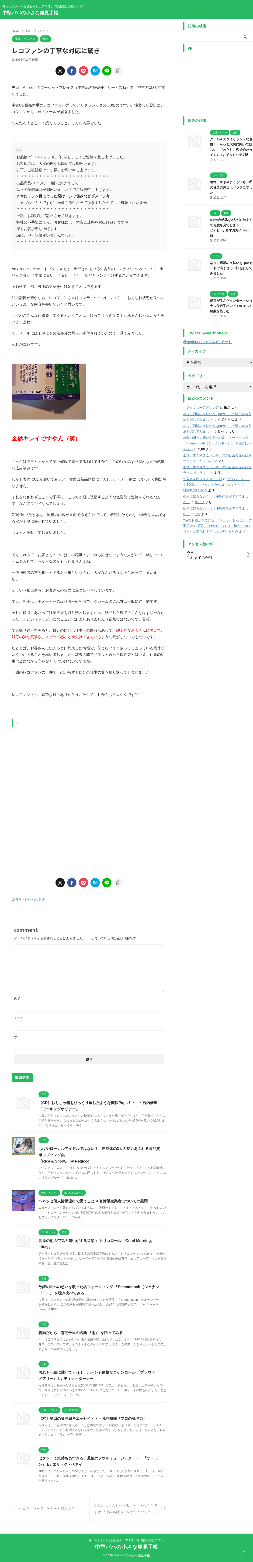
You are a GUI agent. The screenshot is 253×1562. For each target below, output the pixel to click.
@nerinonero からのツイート (207, 342)
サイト (19, 1037)
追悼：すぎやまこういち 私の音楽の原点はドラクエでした (231, 187)
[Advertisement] (51, 762)
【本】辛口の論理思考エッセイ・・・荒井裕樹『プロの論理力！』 (94, 1419)
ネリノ (213, 460)
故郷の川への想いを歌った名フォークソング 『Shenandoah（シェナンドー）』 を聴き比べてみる (217, 443)
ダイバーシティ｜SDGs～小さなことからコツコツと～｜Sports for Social (216, 484)
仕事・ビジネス (26, 899)
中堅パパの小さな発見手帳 (30, 12)
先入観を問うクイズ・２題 (202, 479)
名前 (17, 999)
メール (19, 1018)
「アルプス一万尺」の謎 (201, 407)
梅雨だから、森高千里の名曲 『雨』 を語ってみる (80, 1333)
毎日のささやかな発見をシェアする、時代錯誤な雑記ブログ (126, 1540)
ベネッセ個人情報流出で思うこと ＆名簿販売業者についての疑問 (93, 1201)
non (210, 472)
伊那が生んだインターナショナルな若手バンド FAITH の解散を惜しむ (231, 306)
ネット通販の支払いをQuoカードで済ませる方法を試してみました (231, 268)
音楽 (42, 899)
